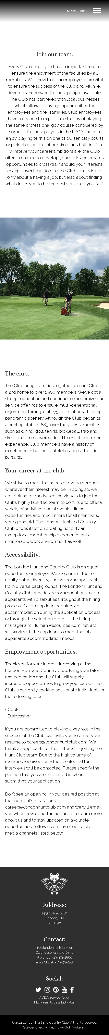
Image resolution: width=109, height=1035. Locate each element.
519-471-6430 (63, 952)
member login (77, 11)
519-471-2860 (62, 957)
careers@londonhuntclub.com (57, 741)
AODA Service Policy (54, 997)
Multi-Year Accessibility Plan (54, 1002)
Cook (13, 709)
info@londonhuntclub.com (54, 948)
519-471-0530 (65, 962)
